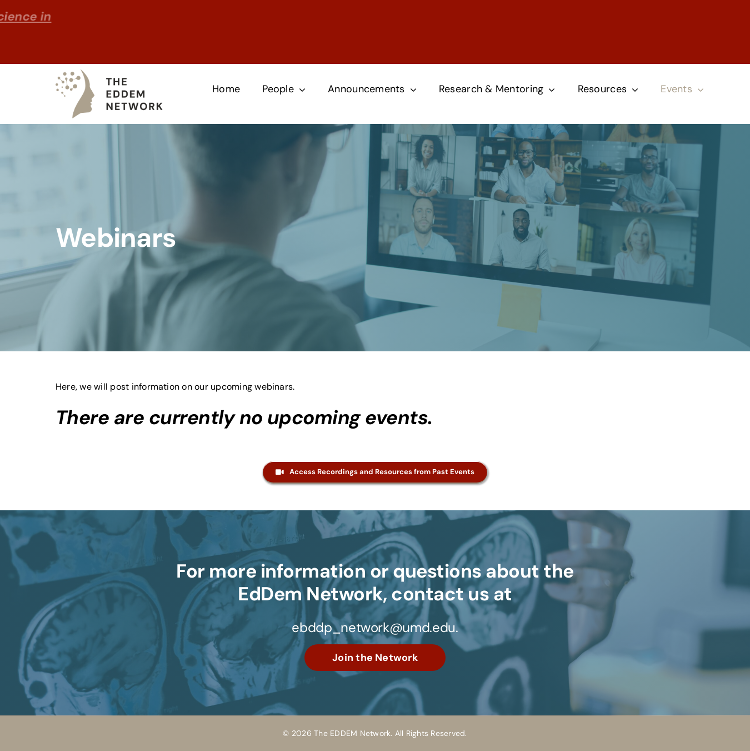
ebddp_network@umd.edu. (375, 627)
